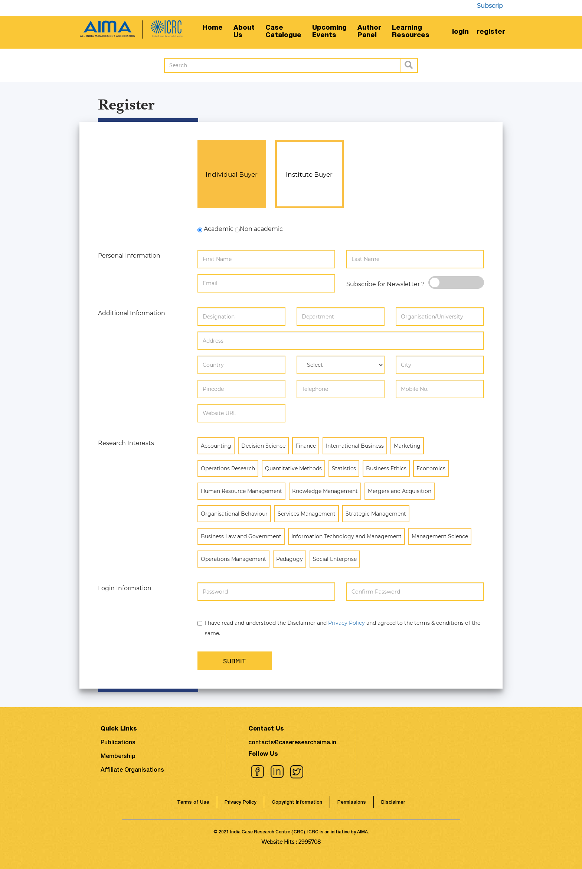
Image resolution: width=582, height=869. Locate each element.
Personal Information (129, 255)
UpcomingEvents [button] (329, 32)
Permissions (351, 802)
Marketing (407, 445)
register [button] (491, 32)
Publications (118, 743)
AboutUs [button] (244, 32)
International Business (355, 445)
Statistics (344, 468)
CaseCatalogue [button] (283, 32)
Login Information (124, 588)
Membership (118, 757)
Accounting (216, 445)
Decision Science (263, 445)
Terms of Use (193, 802)
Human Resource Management (241, 490)
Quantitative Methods (293, 468)
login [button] (460, 32)
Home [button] (213, 28)
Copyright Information (297, 802)
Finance (305, 445)
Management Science (440, 536)
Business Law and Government (241, 536)
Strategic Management (376, 513)
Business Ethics (386, 468)
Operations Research (228, 468)
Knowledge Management (325, 490)
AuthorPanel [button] (369, 32)
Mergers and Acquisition (399, 490)
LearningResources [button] (410, 32)
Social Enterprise (335, 558)
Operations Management (233, 558)
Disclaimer (393, 802)
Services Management (307, 513)
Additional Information (131, 313)
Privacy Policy (346, 623)
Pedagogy (289, 558)
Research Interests (126, 443)
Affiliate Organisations (132, 771)
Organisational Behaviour (234, 513)
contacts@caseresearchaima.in (292, 743)
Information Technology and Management (346, 536)
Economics (430, 468)
